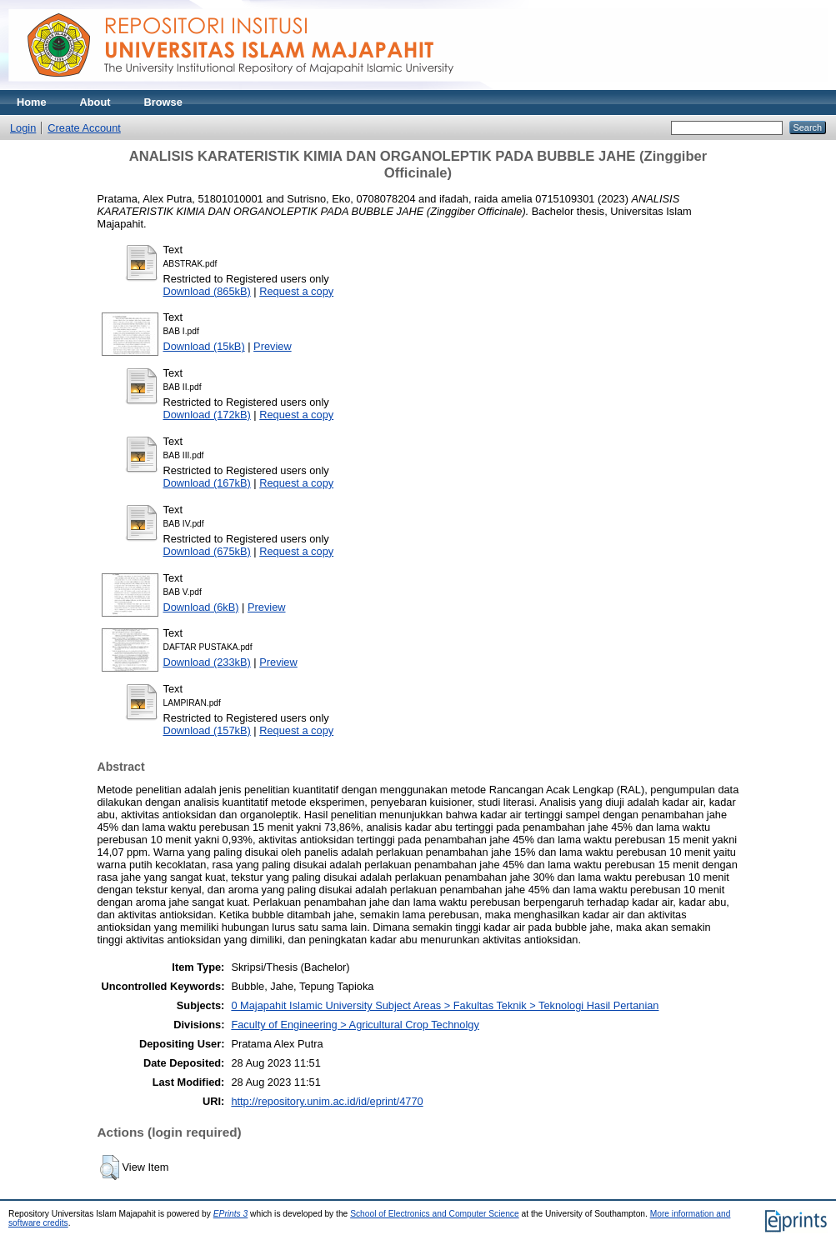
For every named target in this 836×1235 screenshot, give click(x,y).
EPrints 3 (230, 1213)
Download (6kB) (201, 607)
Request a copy (296, 291)
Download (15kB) (204, 346)
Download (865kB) (207, 291)
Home (32, 102)
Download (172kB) (207, 414)
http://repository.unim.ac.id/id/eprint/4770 (327, 1101)
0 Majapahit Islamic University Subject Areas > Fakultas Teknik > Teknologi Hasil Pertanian (444, 1005)
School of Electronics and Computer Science (434, 1213)
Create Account (84, 128)
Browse (163, 102)
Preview (272, 346)
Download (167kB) (207, 483)
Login (23, 128)
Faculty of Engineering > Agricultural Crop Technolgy (354, 1024)
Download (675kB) (207, 551)
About (95, 102)
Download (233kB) (207, 662)
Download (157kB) (207, 730)
